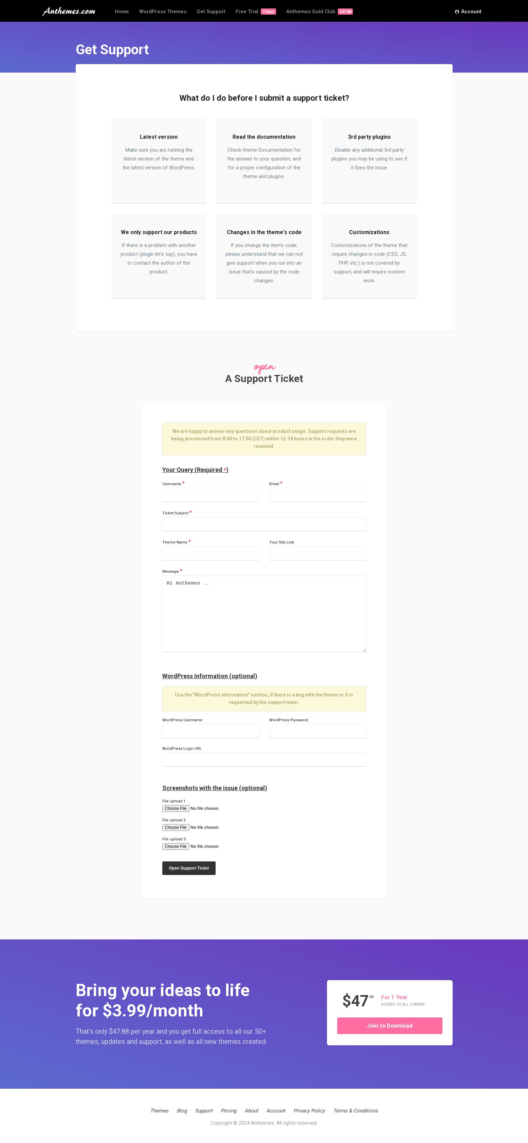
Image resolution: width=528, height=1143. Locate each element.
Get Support (211, 11)
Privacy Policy (309, 1111)
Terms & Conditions (355, 1111)
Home (122, 11)
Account (468, 12)
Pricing (228, 1111)
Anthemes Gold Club (319, 11)
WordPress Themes (162, 11)
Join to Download (390, 1025)
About (251, 1111)
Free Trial (256, 11)
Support (204, 1111)
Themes (159, 1111)
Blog (182, 1111)
